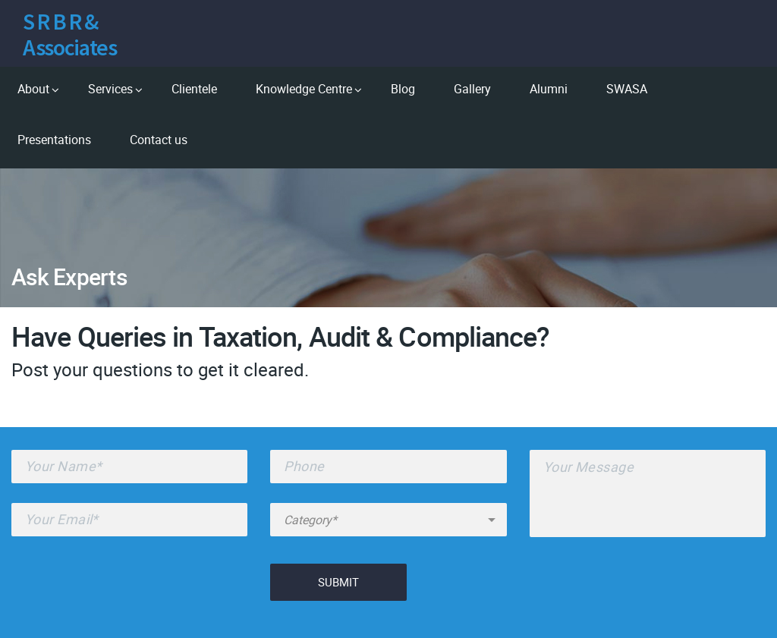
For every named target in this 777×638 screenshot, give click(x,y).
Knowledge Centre (304, 88)
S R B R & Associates (70, 34)
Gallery (472, 88)
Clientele (194, 88)
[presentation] (126, 585)
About (33, 88)
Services (110, 88)
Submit (338, 581)
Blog (403, 88)
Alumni (549, 88)
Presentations (54, 139)
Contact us (158, 139)
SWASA (626, 88)
